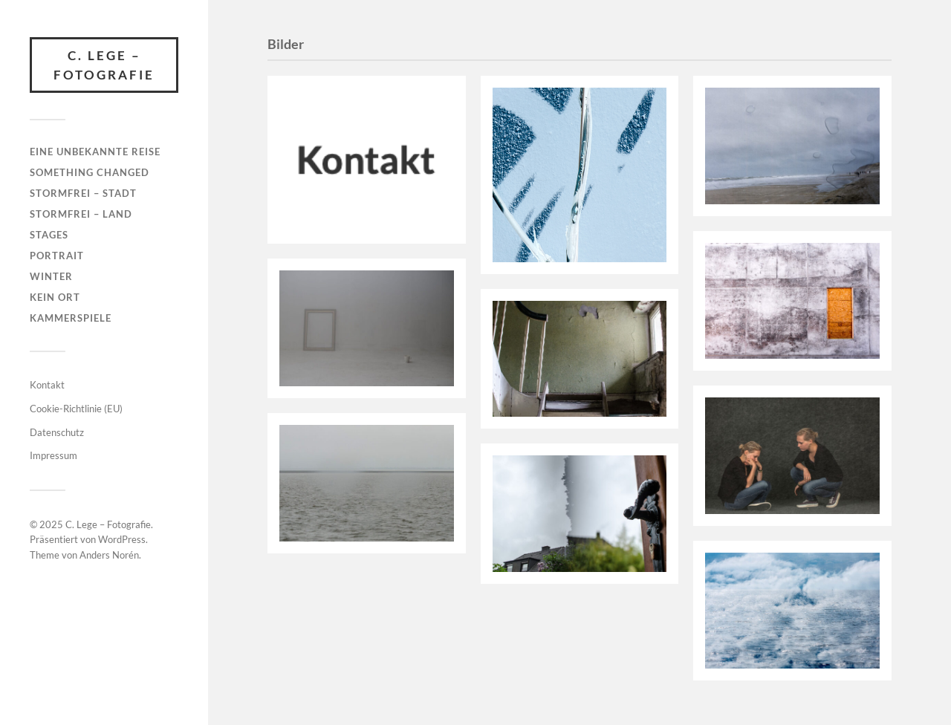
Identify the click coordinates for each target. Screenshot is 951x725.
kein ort (55, 297)
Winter (51, 276)
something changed (89, 172)
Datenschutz (57, 432)
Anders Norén (109, 555)
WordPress (122, 539)
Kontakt (47, 385)
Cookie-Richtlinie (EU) (76, 408)
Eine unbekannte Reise (95, 151)
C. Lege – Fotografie (104, 65)
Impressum (53, 455)
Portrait (57, 255)
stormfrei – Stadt (83, 193)
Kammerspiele (70, 318)
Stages (49, 235)
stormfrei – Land (81, 214)
